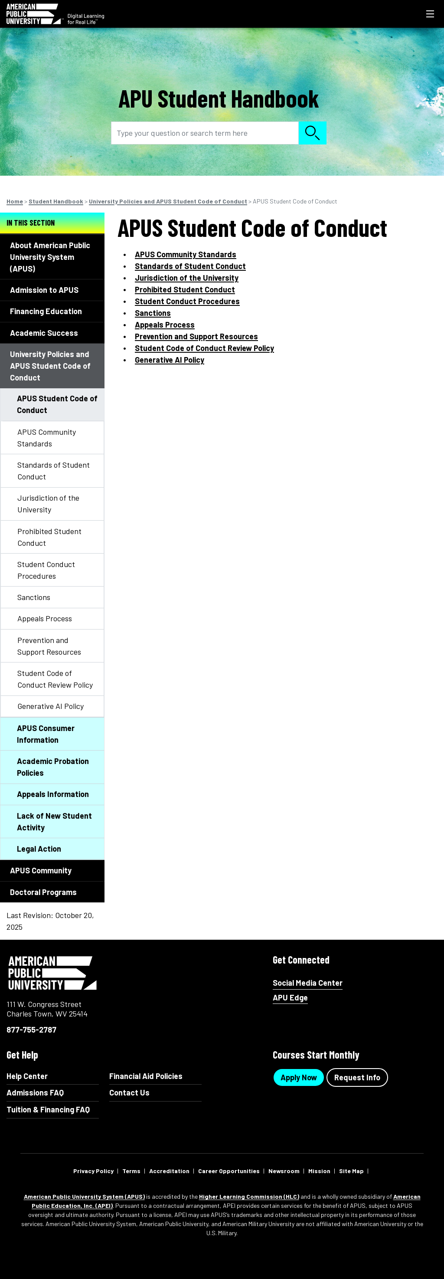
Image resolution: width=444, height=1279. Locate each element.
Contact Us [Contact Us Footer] (129, 1092)
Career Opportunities (229, 1170)
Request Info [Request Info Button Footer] (357, 1077)
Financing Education (46, 311)
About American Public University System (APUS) (50, 256)
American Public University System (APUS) (84, 1196)
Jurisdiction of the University (48, 503)
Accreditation (169, 1170)
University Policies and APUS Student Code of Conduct (168, 201)
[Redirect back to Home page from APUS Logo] (55, 13)
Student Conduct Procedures (46, 569)
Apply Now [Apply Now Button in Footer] (299, 1077)
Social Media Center (308, 982)
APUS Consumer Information (46, 733)
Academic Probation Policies (53, 766)
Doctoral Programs (43, 892)
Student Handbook (56, 201)
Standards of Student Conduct (53, 470)
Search (312, 132)
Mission (319, 1170)
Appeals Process (44, 618)
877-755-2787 (31, 1029)
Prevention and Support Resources (49, 645)
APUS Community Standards (46, 437)
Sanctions (33, 597)
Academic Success (44, 333)
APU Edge (290, 997)
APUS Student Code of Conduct (57, 404)
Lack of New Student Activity (54, 821)
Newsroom (284, 1170)
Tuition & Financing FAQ (48, 1109)
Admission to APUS (44, 290)
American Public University (53, 973)
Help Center (27, 1076)
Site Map (351, 1170)
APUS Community (41, 870)
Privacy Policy (93, 1170)
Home (15, 201)
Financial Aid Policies (146, 1076)
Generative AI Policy (50, 706)
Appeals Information (53, 794)
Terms (131, 1170)
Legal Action (39, 848)
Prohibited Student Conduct (49, 537)
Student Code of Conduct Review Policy (55, 678)
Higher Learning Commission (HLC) (249, 1196)
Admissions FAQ (35, 1092)
